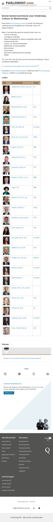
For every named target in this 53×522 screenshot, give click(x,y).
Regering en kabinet (8, 454)
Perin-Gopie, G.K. (18, 228)
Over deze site (23, 502)
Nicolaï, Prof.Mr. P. (18, 207)
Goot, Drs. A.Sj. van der (20, 137)
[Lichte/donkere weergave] (50, 1)
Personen (23, 437)
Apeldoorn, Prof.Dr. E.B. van (21, 87)
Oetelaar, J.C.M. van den (20, 217)
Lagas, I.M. (15, 187)
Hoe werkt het (6, 441)
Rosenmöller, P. (17, 278)
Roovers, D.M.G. (17, 268)
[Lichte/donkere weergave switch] (50, 1)
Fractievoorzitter (24, 454)
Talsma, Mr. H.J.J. (17, 308)
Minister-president (25, 461)
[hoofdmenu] (3, 4)
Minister (21, 464)
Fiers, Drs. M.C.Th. (18, 127)
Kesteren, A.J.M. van (19, 167)
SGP (34, 328)
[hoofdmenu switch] (3, 4)
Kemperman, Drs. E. (19, 157)
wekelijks (34, 387)
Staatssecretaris (24, 468)
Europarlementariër (25, 451)
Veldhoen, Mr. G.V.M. (19, 318)
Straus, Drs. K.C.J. (18, 298)
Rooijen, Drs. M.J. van (19, 258)
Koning (4, 461)
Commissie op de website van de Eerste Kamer (20, 66)
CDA (34, 117)
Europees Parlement (8, 490)
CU (34, 308)
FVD (34, 157)
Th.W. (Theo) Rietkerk (18, 71)
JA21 (34, 107)
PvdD (35, 207)
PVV (34, 167)
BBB (34, 147)
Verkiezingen (8, 476)
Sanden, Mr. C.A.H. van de (21, 288)
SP (34, 87)
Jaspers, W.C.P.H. (18, 147)
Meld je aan (9, 393)
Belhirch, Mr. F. (17, 97)
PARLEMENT (20, 3)
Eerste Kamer (6, 448)
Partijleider (22, 458)
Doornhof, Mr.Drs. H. (19, 117)
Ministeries (5, 458)
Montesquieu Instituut (28, 5)
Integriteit (22, 471)
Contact (32, 502)
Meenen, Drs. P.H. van (19, 197)
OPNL (35, 137)
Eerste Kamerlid (24, 445)
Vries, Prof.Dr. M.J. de (19, 328)
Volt (34, 228)
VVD (34, 298)
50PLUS (36, 258)
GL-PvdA (36, 127)
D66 (34, 197)
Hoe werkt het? (23, 441)
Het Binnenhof (8, 437)
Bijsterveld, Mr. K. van (19, 107)
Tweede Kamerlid (24, 448)
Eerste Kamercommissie (18, 23)
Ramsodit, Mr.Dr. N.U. (19, 238)
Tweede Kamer (6, 445)
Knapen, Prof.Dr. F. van (20, 177)
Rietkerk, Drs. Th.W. (18, 247)
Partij (3, 451)
